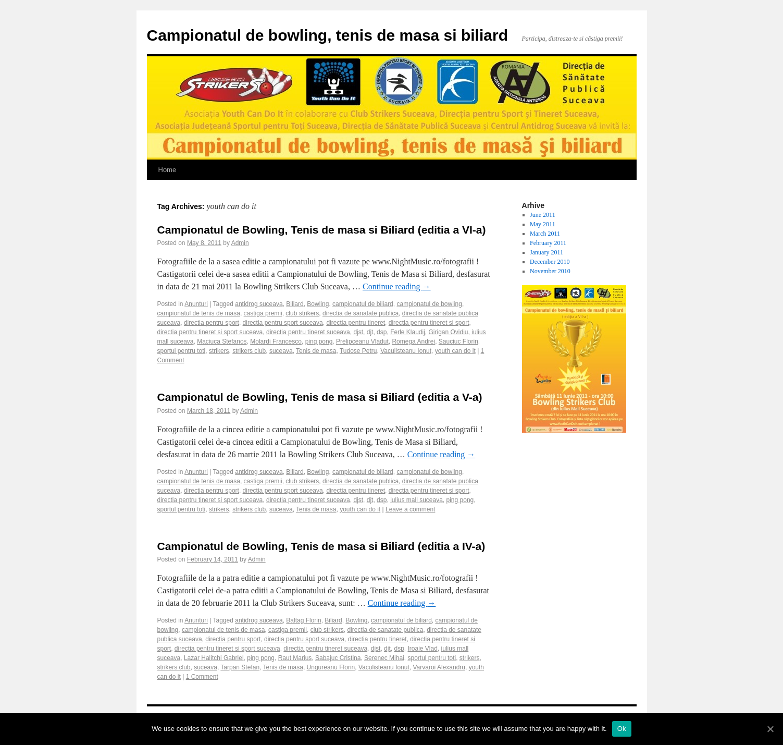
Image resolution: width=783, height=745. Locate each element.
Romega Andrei (413, 341)
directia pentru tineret (355, 322)
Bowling (318, 304)
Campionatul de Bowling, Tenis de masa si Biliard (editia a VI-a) (321, 230)
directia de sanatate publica (360, 313)
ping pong (319, 341)
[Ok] (770, 729)
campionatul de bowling (429, 304)
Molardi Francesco (276, 341)
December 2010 (549, 261)
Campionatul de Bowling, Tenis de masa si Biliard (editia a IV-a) (321, 546)
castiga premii (263, 313)
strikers (219, 351)
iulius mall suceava (416, 500)
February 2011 (548, 243)
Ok (621, 728)
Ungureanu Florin (331, 667)
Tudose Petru (358, 351)
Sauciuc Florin (458, 341)
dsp (382, 332)
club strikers (302, 313)
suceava (281, 351)
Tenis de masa (316, 351)
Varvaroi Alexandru (439, 667)
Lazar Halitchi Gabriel (214, 658)
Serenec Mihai (384, 658)
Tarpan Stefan (239, 667)
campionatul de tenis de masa (198, 313)
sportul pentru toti (181, 351)
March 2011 (545, 233)
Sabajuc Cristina (338, 658)
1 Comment (202, 676)
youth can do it (455, 351)
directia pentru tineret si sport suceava (210, 332)
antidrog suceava (258, 304)
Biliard (294, 304)
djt (370, 332)
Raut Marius (295, 658)
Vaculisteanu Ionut (405, 351)
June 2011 (542, 214)
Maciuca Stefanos (221, 341)
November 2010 (550, 271)
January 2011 (546, 252)
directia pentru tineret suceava (308, 332)
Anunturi (196, 304)
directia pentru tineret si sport (429, 322)
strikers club (249, 351)
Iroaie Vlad (423, 648)
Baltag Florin (303, 620)
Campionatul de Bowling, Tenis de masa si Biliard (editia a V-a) (319, 397)
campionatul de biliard (362, 304)
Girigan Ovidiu (448, 332)
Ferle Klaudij (407, 332)
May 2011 (542, 224)
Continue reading (397, 286)
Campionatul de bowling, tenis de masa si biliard (327, 35)
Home (167, 170)
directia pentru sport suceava (283, 322)
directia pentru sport (211, 322)
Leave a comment (410, 509)
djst (358, 332)
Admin (240, 243)
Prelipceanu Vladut (362, 341)
